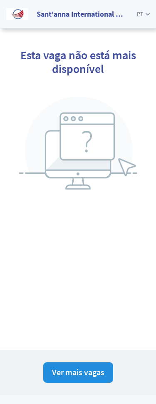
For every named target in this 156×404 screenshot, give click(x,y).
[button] (143, 14)
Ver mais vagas (78, 372)
